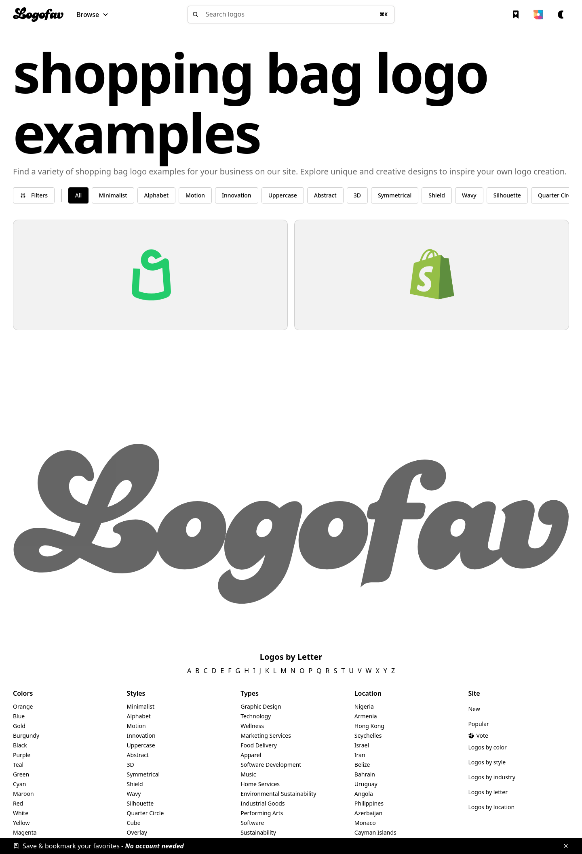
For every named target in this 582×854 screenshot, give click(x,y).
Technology (255, 716)
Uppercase (141, 745)
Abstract (138, 755)
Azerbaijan (368, 813)
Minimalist (141, 706)
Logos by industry (491, 777)
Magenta (25, 832)
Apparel (250, 755)
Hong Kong (369, 726)
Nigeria (364, 706)
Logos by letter (488, 792)
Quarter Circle (145, 813)
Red (18, 803)
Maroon (23, 793)
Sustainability (258, 832)
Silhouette (140, 803)
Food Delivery (258, 745)
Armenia (365, 716)
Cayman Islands (375, 832)
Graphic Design (260, 706)
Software (252, 823)
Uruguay (365, 784)
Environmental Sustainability (278, 793)
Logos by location (491, 807)
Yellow (21, 823)
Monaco (365, 823)
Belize (362, 764)
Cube (134, 823)
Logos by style (487, 762)
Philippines (369, 803)
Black (20, 745)
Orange (23, 706)
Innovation (141, 735)
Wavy (134, 793)
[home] (38, 14)
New (474, 709)
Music (248, 774)
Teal (18, 764)
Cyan (19, 784)
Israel (361, 745)
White (20, 813)
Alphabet (139, 716)
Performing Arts (261, 813)
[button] (92, 14)
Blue (19, 716)
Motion (136, 726)
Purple (21, 755)
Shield (135, 784)
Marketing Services (265, 735)
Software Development (270, 764)
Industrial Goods (262, 803)
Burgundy (26, 735)
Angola (363, 793)
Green (21, 774)
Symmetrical (143, 774)
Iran (359, 755)
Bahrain (364, 774)
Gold (19, 726)
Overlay (137, 832)
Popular (478, 724)
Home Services (260, 784)
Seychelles (368, 735)
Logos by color (487, 747)
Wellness (252, 726)
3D (130, 764)
